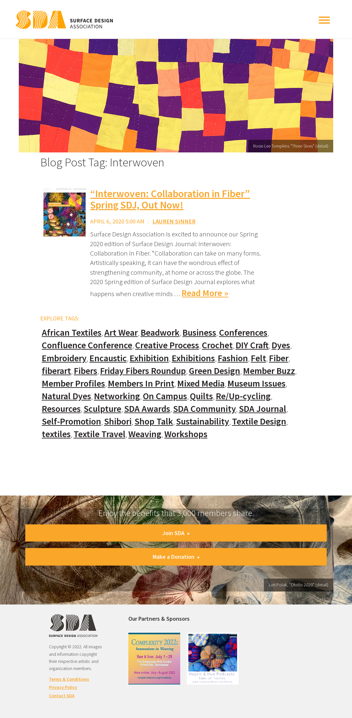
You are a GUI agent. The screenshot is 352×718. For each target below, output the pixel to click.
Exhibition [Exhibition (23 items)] (149, 358)
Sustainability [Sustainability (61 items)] (202, 421)
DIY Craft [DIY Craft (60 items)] (252, 345)
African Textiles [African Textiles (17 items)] (71, 332)
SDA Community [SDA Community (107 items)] (204, 408)
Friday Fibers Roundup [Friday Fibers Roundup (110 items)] (143, 371)
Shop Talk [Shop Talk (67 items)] (154, 421)
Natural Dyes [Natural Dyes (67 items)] (66, 396)
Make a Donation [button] (176, 556)
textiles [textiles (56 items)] (56, 434)
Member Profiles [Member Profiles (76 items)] (73, 383)
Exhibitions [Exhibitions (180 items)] (193, 358)
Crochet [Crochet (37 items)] (217, 345)
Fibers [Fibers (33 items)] (85, 371)
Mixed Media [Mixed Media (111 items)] (201, 383)
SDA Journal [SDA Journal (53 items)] (262, 408)
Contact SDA (62, 696)
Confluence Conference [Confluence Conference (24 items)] (87, 345)
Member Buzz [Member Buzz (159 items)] (269, 371)
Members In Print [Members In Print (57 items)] (141, 383)
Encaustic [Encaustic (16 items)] (108, 358)
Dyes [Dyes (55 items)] (281, 345)
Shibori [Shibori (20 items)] (118, 421)
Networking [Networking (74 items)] (117, 396)
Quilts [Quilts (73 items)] (201, 396)
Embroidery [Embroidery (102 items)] (64, 358)
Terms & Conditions (69, 679)
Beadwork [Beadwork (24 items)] (160, 332)
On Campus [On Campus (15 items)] (165, 396)
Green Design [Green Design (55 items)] (214, 371)
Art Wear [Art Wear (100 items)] (121, 332)
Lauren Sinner (173, 221)
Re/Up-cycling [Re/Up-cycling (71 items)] (243, 396)
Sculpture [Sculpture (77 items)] (102, 408)
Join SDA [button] (176, 533)
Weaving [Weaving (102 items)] (144, 434)
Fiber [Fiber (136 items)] (278, 358)
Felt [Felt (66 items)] (258, 358)
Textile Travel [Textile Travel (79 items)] (99, 434)
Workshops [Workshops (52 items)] (185, 434)
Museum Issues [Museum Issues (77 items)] (257, 383)
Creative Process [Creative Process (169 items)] (167, 345)
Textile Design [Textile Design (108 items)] (259, 421)
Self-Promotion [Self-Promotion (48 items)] (71, 421)
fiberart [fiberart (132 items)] (56, 371)
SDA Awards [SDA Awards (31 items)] (147, 408)
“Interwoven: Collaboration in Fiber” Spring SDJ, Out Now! (170, 199)
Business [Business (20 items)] (199, 332)
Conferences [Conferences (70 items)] (243, 332)
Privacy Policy (63, 687)
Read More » (205, 293)
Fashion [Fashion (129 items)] (233, 358)
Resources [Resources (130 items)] (61, 408)
